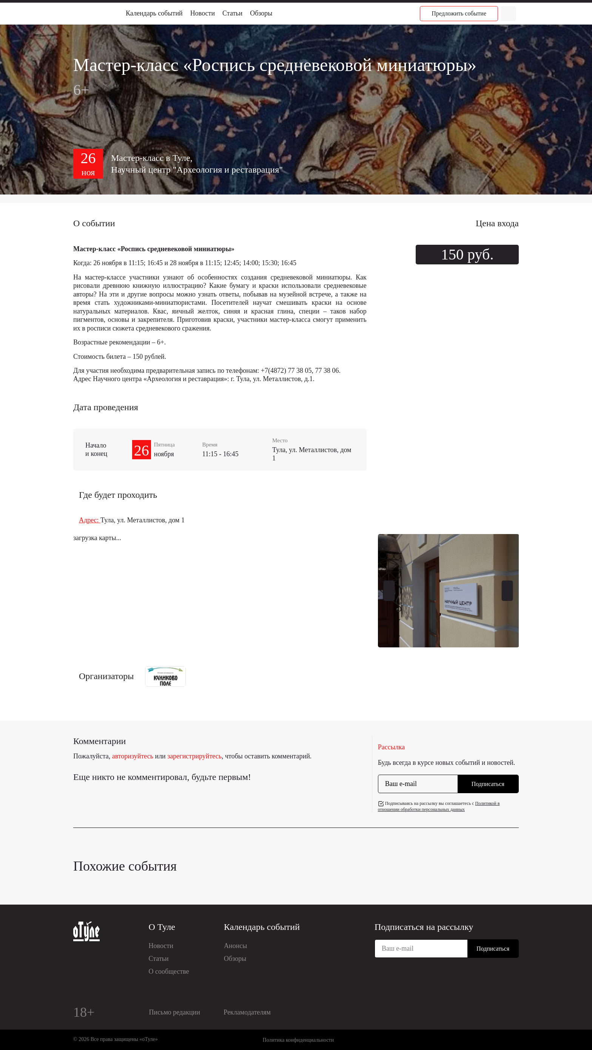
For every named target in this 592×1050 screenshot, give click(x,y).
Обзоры (261, 13)
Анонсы (235, 946)
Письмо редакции (174, 1012)
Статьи (232, 13)
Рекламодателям (247, 1012)
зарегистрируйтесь (194, 756)
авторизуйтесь (132, 756)
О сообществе (169, 971)
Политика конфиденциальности (298, 1040)
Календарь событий (154, 13)
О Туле (162, 927)
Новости (202, 13)
